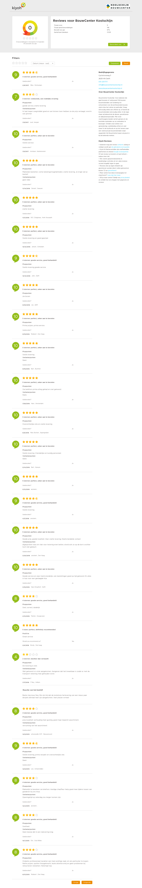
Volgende (87, 882)
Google (116, 151)
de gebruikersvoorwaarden (120, 147)
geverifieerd (112, 170)
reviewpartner (123, 151)
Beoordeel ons (115, 44)
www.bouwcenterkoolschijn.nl (110, 88)
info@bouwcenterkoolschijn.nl (110, 85)
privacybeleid (125, 177)
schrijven (120, 144)
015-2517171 (103, 82)
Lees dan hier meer (113, 175)
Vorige (75, 882)
